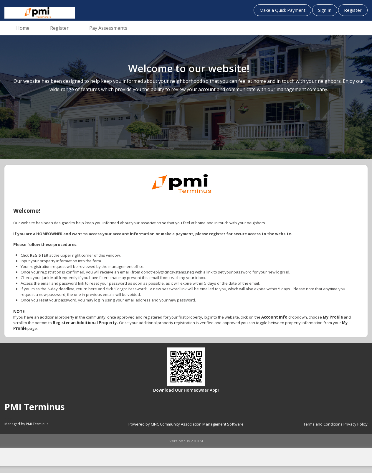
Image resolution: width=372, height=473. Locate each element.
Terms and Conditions (323, 424)
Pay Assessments (108, 28)
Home (22, 28)
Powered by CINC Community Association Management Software (186, 424)
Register (353, 10)
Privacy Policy (355, 424)
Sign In (324, 10)
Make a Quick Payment (282, 10)
